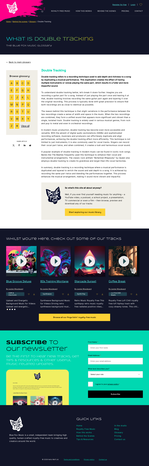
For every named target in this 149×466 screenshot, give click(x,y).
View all (25, 126)
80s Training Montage (54, 281)
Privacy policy (89, 459)
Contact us (119, 439)
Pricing (125, 11)
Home (42, 11)
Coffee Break (117, 281)
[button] (13, 145)
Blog (116, 429)
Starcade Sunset (85, 281)
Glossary (32, 21)
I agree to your (107, 384)
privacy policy (113, 384)
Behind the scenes (20, 21)
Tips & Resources (84, 439)
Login (133, 5)
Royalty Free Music (60, 11)
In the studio (120, 425)
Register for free (119, 5)
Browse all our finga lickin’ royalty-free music (74, 317)
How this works (84, 11)
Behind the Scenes (106, 11)
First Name (93, 342)
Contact (139, 11)
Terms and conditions (72, 459)
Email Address (94, 355)
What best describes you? (98, 369)
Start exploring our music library (85, 212)
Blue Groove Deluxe (18, 281)
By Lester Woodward (14, 289)
